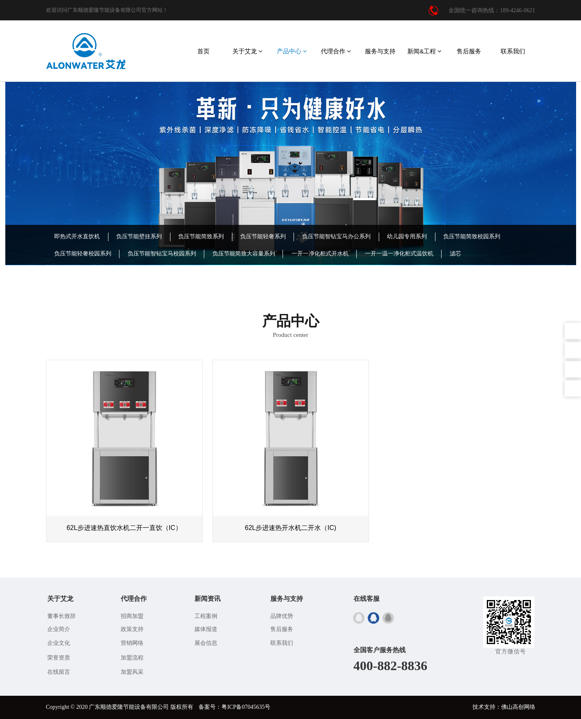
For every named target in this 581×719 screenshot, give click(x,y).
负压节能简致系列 (201, 236)
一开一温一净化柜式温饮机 (399, 254)
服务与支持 (380, 51)
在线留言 (58, 672)
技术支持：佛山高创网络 (504, 707)
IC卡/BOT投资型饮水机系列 (89, 271)
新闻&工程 (424, 51)
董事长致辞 (61, 616)
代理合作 (336, 51)
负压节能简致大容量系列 (243, 254)
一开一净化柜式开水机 (320, 254)
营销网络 (132, 643)
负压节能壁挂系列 (139, 236)
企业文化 (58, 643)
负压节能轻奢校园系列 (82, 254)
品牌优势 (281, 616)
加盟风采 (132, 672)
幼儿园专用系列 (407, 236)
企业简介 (58, 629)
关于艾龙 (247, 51)
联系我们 (513, 51)
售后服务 (469, 51)
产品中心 (292, 51)
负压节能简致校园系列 (471, 236)
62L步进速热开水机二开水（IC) (290, 527)
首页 (203, 51)
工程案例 (205, 616)
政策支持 (132, 629)
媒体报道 (205, 629)
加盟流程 (132, 658)
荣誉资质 (58, 658)
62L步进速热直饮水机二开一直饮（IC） (124, 527)
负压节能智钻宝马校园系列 (162, 254)
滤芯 (455, 254)
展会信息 (205, 643)
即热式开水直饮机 (77, 236)
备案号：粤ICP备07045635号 (234, 707)
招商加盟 (132, 616)
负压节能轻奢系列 (263, 236)
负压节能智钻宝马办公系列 (336, 236)
